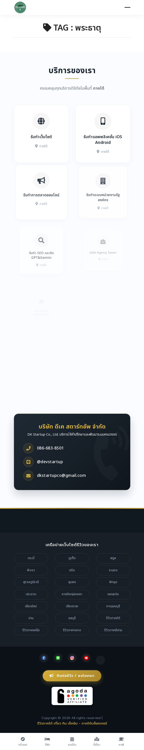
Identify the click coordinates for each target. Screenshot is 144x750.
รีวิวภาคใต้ (113, 618)
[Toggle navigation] (127, 8)
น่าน (31, 618)
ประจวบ (31, 594)
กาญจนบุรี (113, 606)
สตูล (113, 558)
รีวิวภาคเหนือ (31, 630)
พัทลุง (113, 582)
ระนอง (113, 570)
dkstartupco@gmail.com (61, 487)
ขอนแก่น (113, 594)
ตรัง (72, 570)
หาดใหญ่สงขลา (72, 594)
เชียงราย (72, 606)
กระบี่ (31, 558)
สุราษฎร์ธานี (31, 582)
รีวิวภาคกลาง (72, 630)
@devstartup (50, 474)
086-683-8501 (50, 460)
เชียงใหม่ (31, 606)
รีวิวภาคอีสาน (113, 630)
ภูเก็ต (72, 558)
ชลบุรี (72, 618)
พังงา (31, 570)
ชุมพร (72, 582)
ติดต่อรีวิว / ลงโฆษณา (72, 675)
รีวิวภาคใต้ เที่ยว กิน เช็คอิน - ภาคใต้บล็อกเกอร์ (72, 723)
